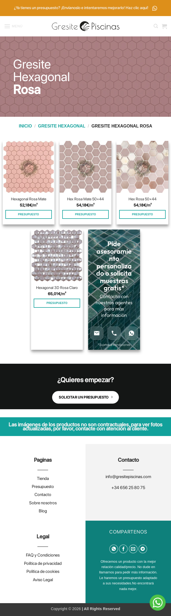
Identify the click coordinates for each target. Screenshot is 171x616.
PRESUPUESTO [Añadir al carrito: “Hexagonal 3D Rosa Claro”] (57, 303)
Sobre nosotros (43, 502)
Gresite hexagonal (61, 126)
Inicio (25, 126)
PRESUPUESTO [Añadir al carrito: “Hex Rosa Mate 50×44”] (85, 214)
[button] (13, 26)
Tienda (43, 478)
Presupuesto (43, 486)
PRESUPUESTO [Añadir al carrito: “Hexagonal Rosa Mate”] (28, 214)
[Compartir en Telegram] (142, 548)
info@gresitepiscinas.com (128, 476)
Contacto (42, 494)
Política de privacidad (43, 563)
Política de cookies (42, 571)
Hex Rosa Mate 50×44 (85, 199)
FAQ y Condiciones (43, 555)
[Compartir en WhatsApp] (113, 548)
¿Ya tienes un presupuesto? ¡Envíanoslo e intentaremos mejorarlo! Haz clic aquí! (85, 7)
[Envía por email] (133, 548)
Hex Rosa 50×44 (143, 199)
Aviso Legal (43, 579)
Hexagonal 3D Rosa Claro (57, 287)
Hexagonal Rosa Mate (28, 199)
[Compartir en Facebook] (123, 548)
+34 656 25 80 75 (128, 487)
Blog (43, 510)
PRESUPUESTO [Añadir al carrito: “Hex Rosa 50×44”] (142, 214)
